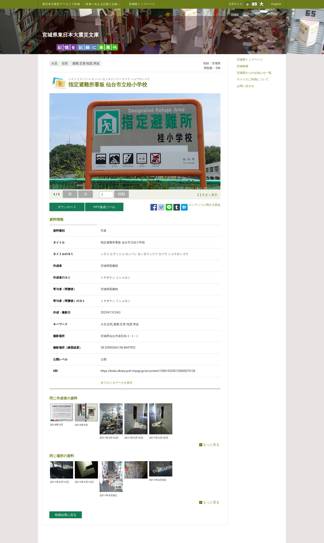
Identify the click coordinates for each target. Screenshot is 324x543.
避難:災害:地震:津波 (85, 63)
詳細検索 (242, 66)
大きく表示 (209, 195)
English (276, 4)
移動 (121, 194)
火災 (54, 63)
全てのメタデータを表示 (116, 382)
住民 (65, 63)
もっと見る (209, 445)
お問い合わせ (245, 86)
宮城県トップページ (142, 4)
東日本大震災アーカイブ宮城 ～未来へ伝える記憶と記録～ (81, 4)
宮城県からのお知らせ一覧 (254, 72)
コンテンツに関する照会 (204, 204)
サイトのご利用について (253, 79)
